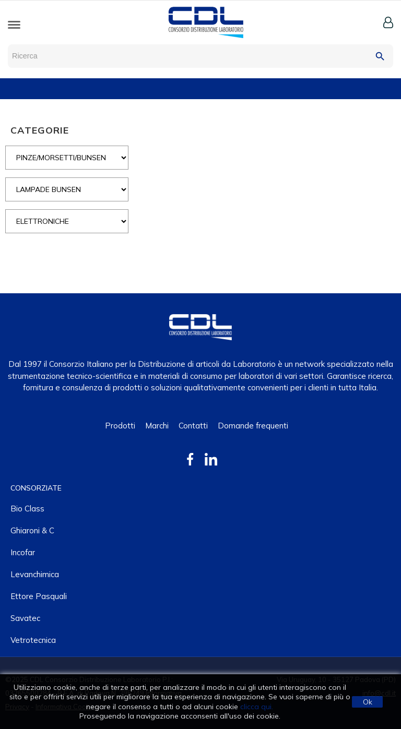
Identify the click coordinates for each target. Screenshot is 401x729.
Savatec (25, 618)
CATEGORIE (39, 130)
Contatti (193, 426)
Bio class (27, 508)
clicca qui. (256, 706)
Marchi (157, 426)
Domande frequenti (253, 426)
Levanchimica (34, 574)
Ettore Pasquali (38, 596)
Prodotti (120, 426)
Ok (367, 702)
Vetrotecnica (33, 640)
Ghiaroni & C (32, 530)
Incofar (22, 552)
